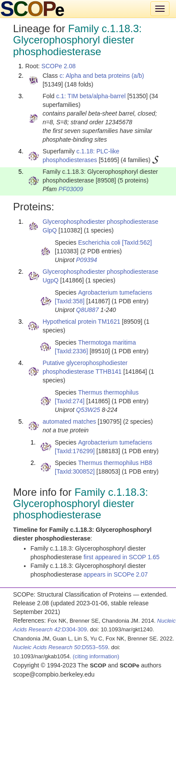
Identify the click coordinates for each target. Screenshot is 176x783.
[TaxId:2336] (71, 351)
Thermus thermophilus (108, 392)
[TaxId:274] (70, 401)
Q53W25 (88, 409)
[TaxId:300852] (75, 471)
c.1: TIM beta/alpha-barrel (91, 96)
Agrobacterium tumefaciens (115, 292)
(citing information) (96, 656)
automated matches (69, 421)
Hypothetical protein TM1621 (81, 321)
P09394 (86, 259)
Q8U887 (87, 309)
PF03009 (71, 189)
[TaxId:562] (137, 242)
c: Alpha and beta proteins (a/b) (102, 75)
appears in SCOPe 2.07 (115, 574)
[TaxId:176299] (75, 451)
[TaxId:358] (70, 301)
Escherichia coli (99, 242)
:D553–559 (60, 647)
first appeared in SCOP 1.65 (121, 557)
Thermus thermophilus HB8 (115, 462)
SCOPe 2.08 (58, 66)
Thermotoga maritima (107, 342)
